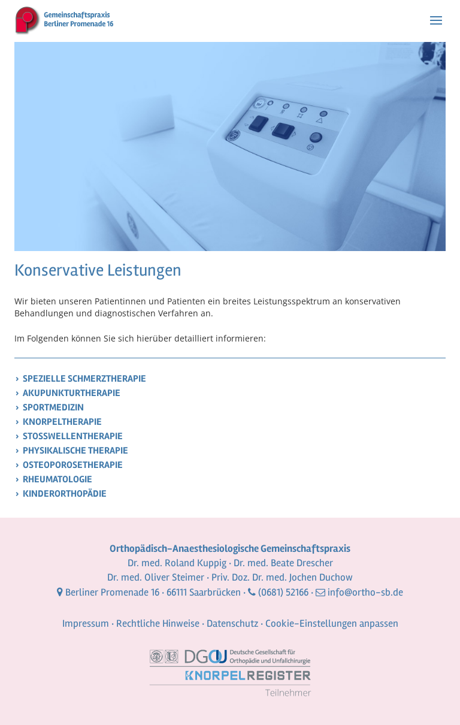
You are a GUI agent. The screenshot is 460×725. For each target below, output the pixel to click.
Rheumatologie (57, 479)
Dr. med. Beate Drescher (283, 563)
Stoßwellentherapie (73, 436)
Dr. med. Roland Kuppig (177, 563)
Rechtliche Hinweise (157, 623)
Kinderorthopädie (65, 494)
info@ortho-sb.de (365, 592)
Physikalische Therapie (75, 451)
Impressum (85, 623)
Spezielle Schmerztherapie (84, 379)
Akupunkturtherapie (71, 393)
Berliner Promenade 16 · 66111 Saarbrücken (153, 592)
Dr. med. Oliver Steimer (155, 577)
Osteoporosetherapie (73, 465)
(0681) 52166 (283, 592)
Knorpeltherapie (62, 422)
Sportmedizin (53, 407)
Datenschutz (232, 623)
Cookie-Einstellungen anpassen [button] (331, 623)
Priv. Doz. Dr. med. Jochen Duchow (282, 577)
